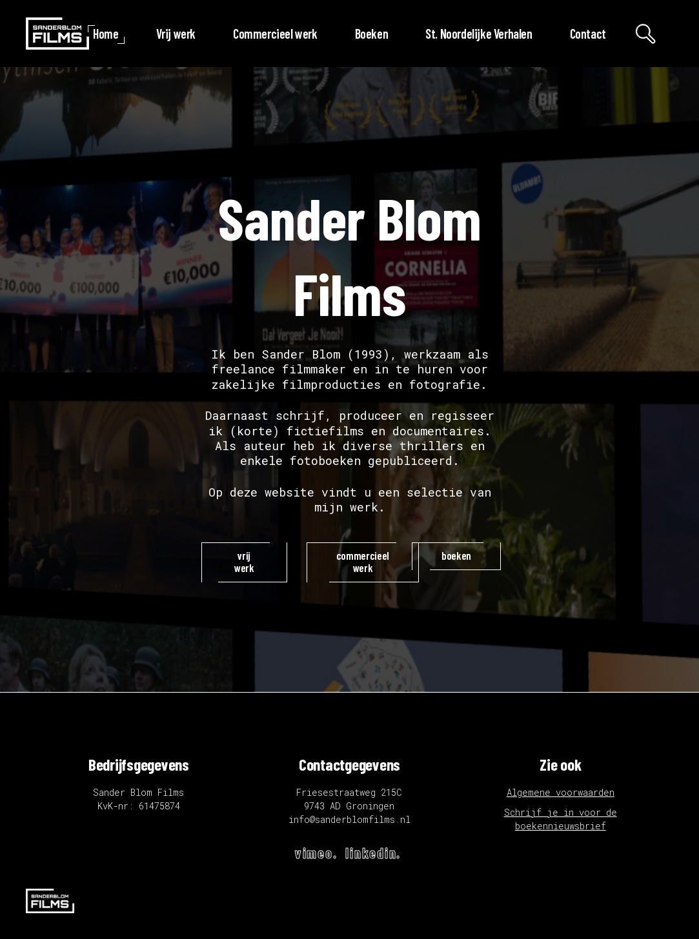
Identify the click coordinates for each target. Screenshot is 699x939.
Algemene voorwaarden (560, 792)
